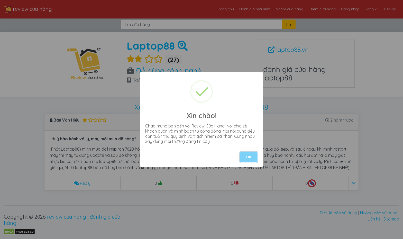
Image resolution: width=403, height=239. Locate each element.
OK (248, 157)
